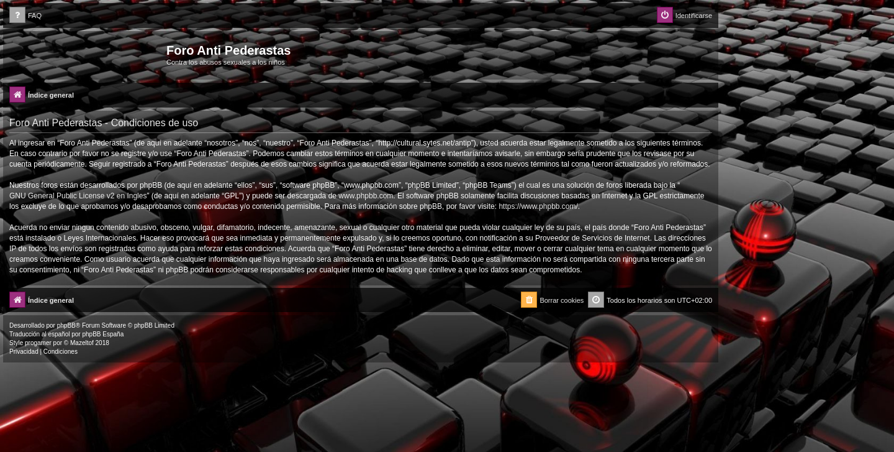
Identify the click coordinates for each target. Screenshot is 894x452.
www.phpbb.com (365, 195)
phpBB (66, 325)
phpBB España (103, 334)
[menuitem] (25, 16)
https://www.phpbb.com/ (538, 206)
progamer (38, 342)
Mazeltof (82, 342)
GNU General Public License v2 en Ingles (78, 195)
